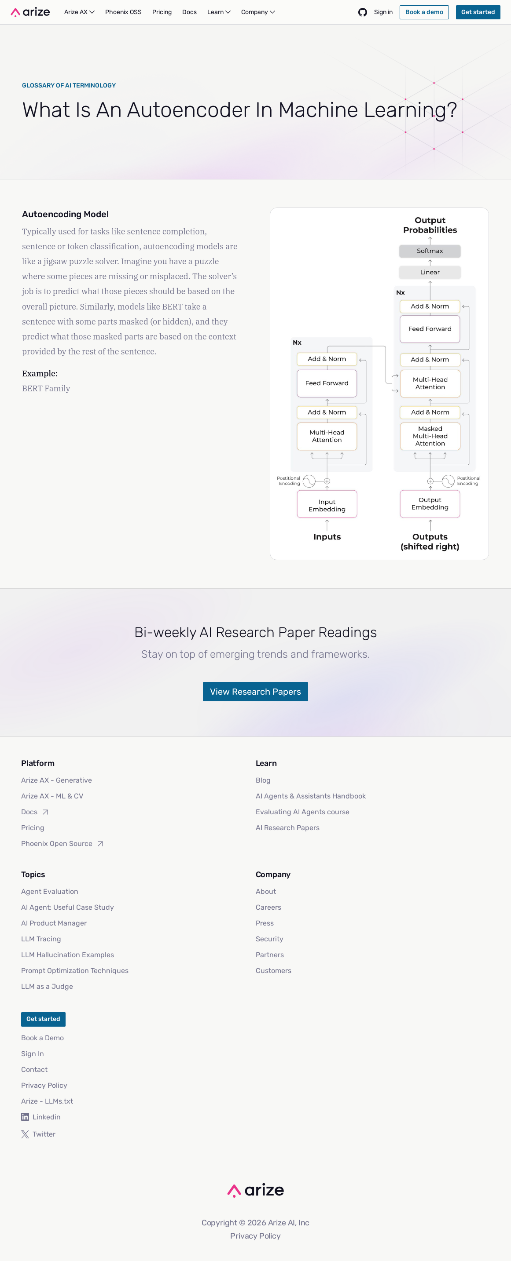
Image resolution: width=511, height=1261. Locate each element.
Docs (35, 812)
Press (265, 923)
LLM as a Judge (47, 986)
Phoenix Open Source (63, 843)
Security (269, 939)
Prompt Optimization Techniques (75, 970)
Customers (273, 970)
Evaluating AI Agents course (302, 812)
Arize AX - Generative (56, 780)
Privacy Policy (44, 1085)
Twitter (38, 1134)
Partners (270, 955)
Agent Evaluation (49, 891)
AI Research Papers (288, 828)
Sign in (383, 12)
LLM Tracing (41, 939)
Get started (43, 1019)
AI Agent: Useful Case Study (67, 907)
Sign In (32, 1054)
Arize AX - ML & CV (52, 796)
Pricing (32, 828)
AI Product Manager (54, 923)
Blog (263, 780)
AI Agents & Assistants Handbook (311, 796)
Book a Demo (42, 1038)
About (266, 891)
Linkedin (41, 1117)
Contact (34, 1069)
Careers (268, 907)
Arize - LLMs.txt (47, 1101)
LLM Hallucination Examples (67, 955)
